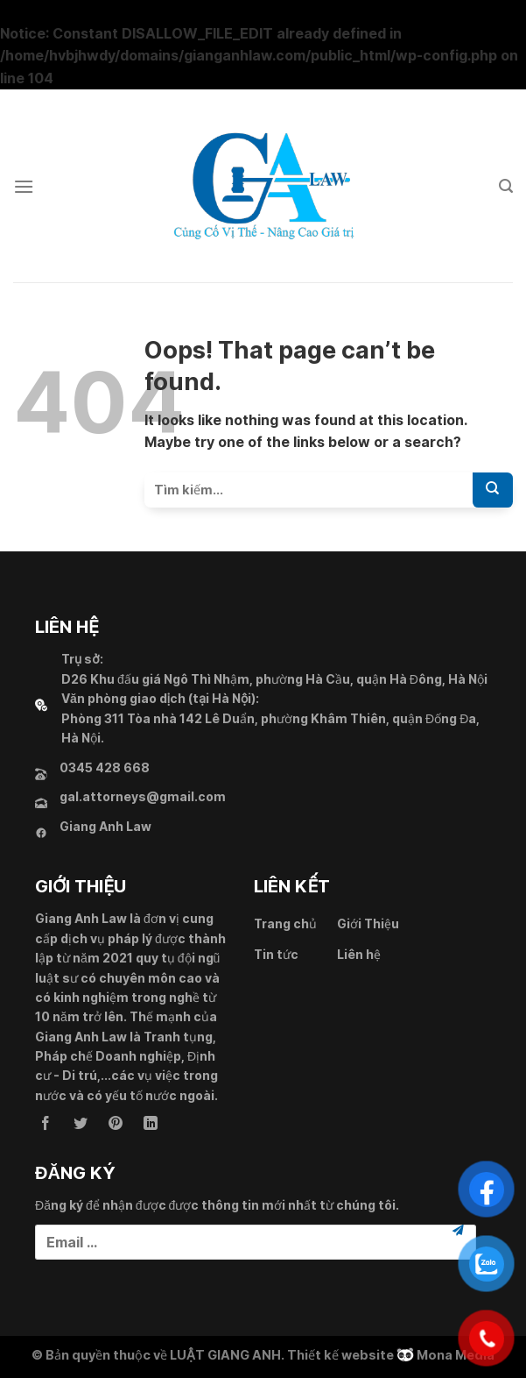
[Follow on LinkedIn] (151, 1124)
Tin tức (276, 954)
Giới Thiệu (368, 923)
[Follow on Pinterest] (116, 1124)
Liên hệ (359, 954)
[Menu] (23, 186)
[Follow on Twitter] (81, 1124)
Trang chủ (285, 923)
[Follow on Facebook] (46, 1124)
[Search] (506, 186)
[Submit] (493, 490)
